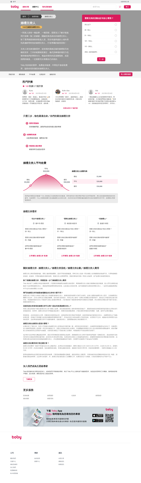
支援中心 (13, 462)
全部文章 (61, 459)
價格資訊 (61, 462)
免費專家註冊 (125, 1)
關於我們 (13, 459)
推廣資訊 (61, 465)
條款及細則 (13, 465)
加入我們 (13, 468)
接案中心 (35, 7)
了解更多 (29, 380)
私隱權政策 (13, 471)
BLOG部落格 (14, 474)
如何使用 (37, 459)
